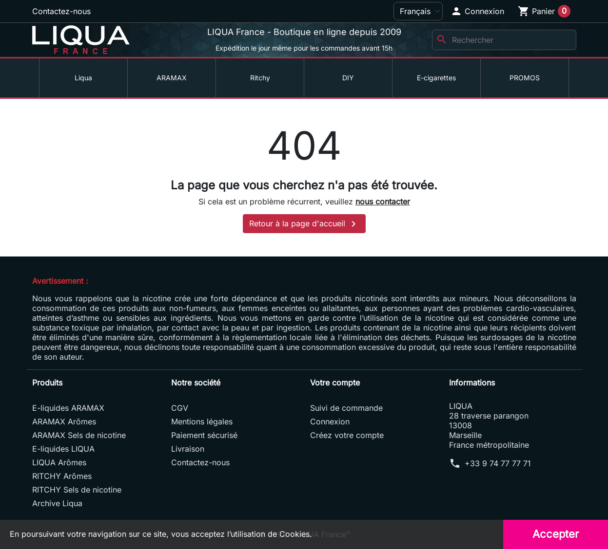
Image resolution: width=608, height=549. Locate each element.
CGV (179, 408)
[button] (477, 11)
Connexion (330, 421)
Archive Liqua (57, 503)
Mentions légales (202, 421)
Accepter (555, 534)
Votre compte (335, 382)
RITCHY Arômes (62, 476)
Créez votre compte (347, 435)
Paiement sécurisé (204, 435)
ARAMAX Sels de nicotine (79, 435)
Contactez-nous (61, 11)
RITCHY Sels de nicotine (76, 489)
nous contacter (382, 201)
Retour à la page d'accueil (304, 224)
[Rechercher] (504, 40)
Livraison (187, 449)
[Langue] (418, 11)
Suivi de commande (346, 408)
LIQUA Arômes (59, 462)
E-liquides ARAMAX (68, 408)
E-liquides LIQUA (63, 449)
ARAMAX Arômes (64, 421)
